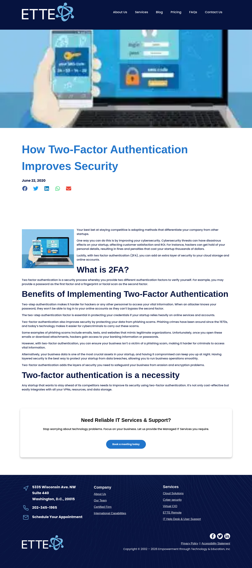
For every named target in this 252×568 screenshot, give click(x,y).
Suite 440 (40, 492)
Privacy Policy (189, 543)
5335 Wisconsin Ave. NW (54, 487)
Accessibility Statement (215, 543)
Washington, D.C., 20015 (53, 499)
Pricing (176, 12)
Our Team (100, 500)
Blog (159, 12)
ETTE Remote (172, 512)
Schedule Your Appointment (57, 517)
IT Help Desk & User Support (182, 519)
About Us (120, 12)
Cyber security (172, 499)
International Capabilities (110, 513)
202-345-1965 (44, 507)
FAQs (193, 12)
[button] (25, 188)
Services (141, 12)
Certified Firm (102, 507)
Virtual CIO (170, 506)
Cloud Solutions (173, 493)
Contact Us (213, 12)
